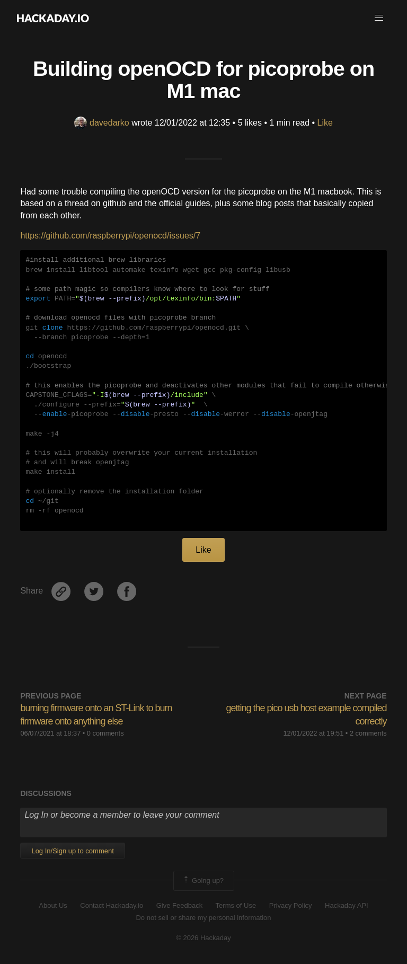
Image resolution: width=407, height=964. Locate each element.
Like (325, 122)
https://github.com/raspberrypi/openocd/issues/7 (110, 235)
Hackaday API (346, 905)
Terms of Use (236, 905)
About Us (53, 905)
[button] (379, 18)
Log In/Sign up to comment (72, 851)
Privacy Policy (290, 905)
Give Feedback (179, 905)
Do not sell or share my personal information (203, 918)
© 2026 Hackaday (203, 938)
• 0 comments (103, 733)
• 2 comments (366, 733)
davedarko (101, 122)
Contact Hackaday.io (111, 905)
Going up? (203, 881)
